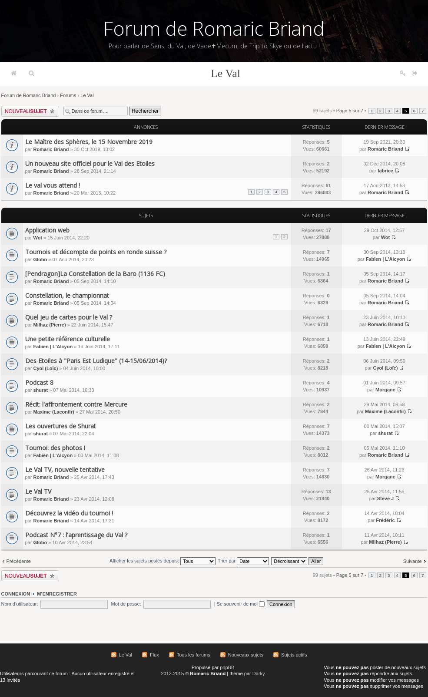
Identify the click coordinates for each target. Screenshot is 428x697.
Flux (154, 654)
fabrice (385, 170)
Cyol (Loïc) (45, 368)
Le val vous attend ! (52, 185)
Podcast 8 (39, 382)
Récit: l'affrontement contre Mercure (76, 404)
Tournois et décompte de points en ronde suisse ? (95, 252)
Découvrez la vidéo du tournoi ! (69, 513)
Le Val (225, 73)
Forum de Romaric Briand (214, 28)
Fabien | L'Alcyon (385, 259)
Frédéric (385, 520)
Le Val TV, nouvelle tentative (65, 469)
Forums (68, 95)
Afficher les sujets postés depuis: (162, 560)
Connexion (15, 593)
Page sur (349, 110)
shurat (40, 390)
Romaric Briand (51, 149)
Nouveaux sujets (245, 654)
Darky (258, 673)
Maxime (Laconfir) (53, 411)
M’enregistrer (57, 593)
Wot (37, 237)
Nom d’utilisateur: (19, 603)
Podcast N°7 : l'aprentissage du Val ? (76, 535)
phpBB (227, 667)
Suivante (412, 561)
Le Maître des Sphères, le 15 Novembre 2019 (89, 142)
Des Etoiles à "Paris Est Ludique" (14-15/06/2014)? (96, 361)
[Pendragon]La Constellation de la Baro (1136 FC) (95, 273)
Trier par (243, 560)
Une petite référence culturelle (67, 339)
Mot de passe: (126, 603)
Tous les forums (193, 654)
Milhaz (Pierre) (49, 324)
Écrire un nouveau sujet (30, 111)
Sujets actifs (294, 654)
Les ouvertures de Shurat (60, 426)
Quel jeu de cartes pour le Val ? (68, 317)
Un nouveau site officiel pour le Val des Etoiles (90, 163)
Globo (40, 259)
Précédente (19, 561)
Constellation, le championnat (67, 295)
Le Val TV (38, 491)
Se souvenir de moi (241, 603)
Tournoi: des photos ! (55, 448)
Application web (47, 230)
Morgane (385, 389)
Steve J (385, 498)
